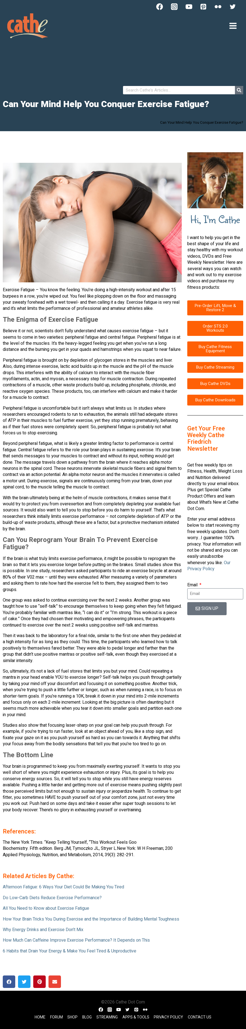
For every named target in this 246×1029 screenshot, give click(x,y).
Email (193, 585)
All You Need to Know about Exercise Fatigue (46, 908)
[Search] (239, 90)
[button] (9, 981)
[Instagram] (174, 6)
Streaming (107, 1017)
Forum (56, 1017)
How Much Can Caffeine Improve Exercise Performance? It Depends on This (76, 940)
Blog (87, 1017)
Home (40, 1017)
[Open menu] (232, 25)
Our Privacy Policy (208, 565)
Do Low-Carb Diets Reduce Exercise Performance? (52, 897)
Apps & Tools (135, 1017)
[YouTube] (189, 6)
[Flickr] (218, 6)
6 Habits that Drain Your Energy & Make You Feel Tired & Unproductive (69, 951)
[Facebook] (159, 6)
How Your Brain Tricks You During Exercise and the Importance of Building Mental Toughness (91, 919)
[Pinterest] (203, 6)
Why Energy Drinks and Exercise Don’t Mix (43, 929)
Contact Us (199, 1017)
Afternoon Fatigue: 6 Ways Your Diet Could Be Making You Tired (63, 887)
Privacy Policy (168, 1017)
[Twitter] (232, 6)
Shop (72, 1017)
